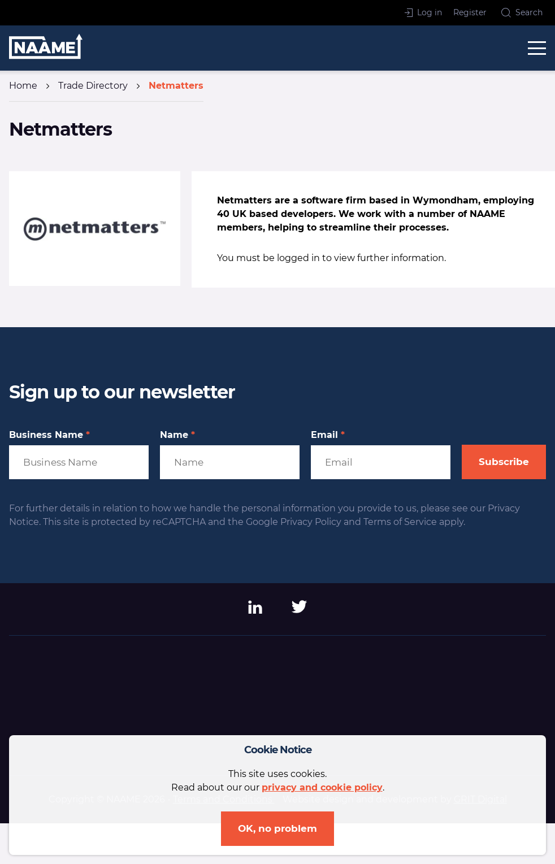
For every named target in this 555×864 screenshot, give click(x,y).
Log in (423, 12)
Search (522, 12)
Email (328, 435)
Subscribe (504, 461)
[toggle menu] (537, 48)
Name (177, 435)
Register (470, 12)
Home (23, 85)
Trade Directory (93, 85)
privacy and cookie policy (322, 787)
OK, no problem (277, 828)
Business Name (49, 435)
